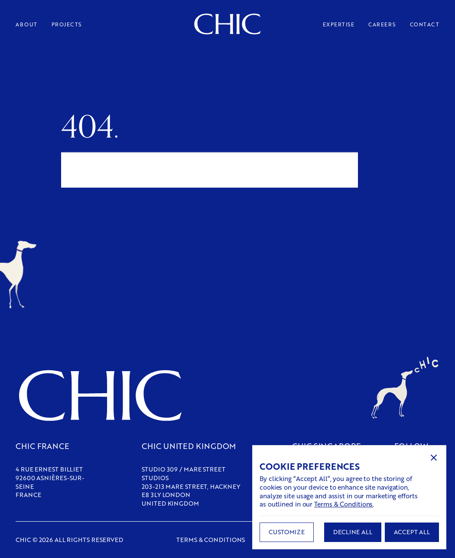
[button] (433, 457)
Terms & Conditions (343, 504)
